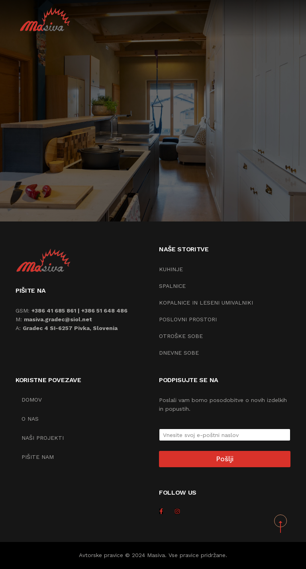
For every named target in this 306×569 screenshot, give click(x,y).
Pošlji (224, 459)
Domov (32, 399)
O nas (30, 419)
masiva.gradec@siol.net (58, 319)
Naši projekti (43, 438)
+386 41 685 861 (53, 310)
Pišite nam (38, 457)
